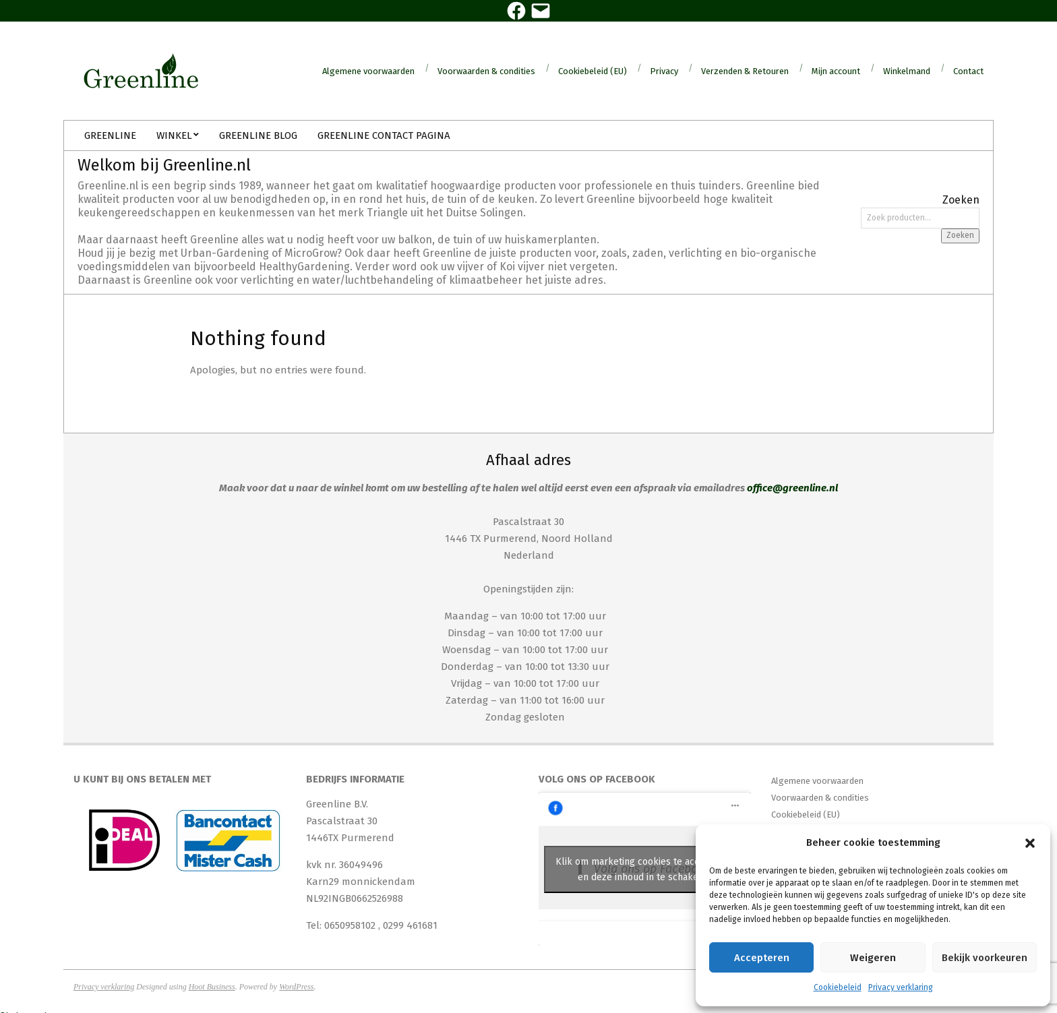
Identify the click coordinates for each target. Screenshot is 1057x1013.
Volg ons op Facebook (597, 779)
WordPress (296, 986)
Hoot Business (212, 986)
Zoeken (960, 235)
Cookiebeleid (838, 987)
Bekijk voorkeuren (984, 958)
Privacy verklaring (900, 987)
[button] (1030, 843)
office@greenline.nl (792, 488)
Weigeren (873, 958)
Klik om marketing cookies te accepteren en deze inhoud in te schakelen (644, 869)
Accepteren (761, 958)
